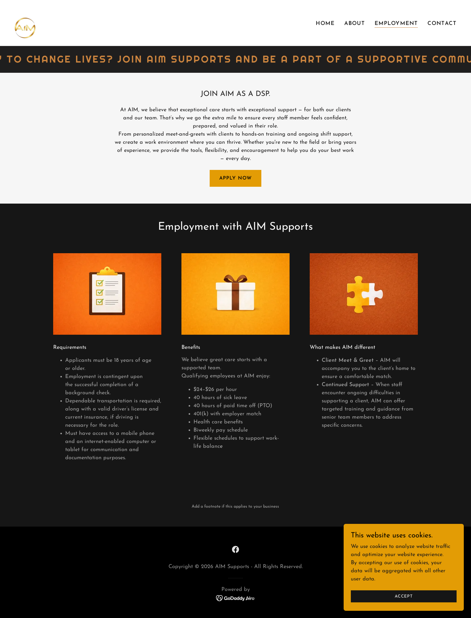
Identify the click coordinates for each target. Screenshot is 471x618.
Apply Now (235, 178)
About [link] (354, 23)
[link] (34, 22)
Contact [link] (442, 23)
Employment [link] (396, 23)
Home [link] (325, 23)
